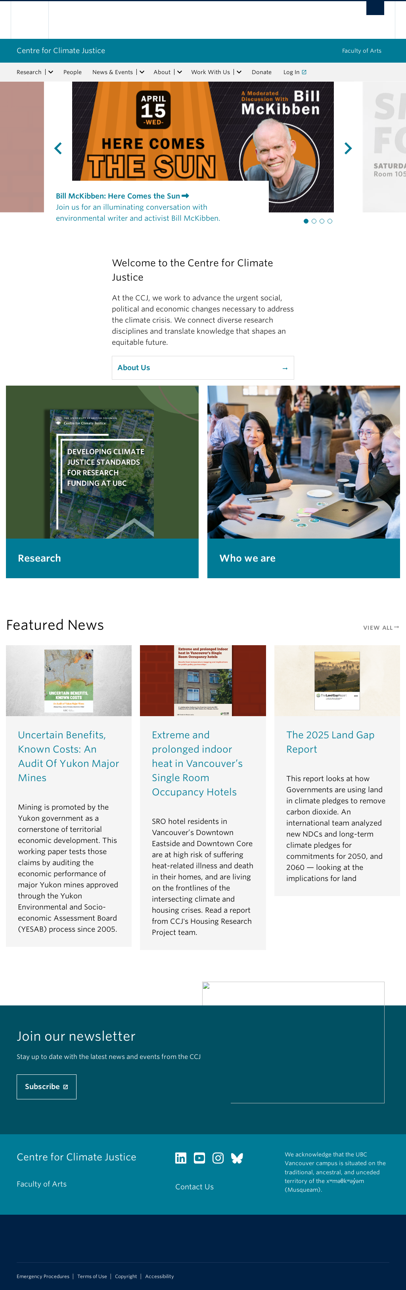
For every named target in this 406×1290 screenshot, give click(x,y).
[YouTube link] (202, 1160)
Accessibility (159, 1276)
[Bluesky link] (240, 1160)
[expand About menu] (179, 72)
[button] (306, 221)
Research (29, 72)
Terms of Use (92, 1276)
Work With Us (210, 72)
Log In (291, 72)
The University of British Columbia (35, 20)
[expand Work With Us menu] (239, 72)
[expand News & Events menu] (142, 72)
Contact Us (194, 1187)
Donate (262, 72)
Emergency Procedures (43, 1276)
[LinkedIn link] (183, 1160)
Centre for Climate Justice (61, 50)
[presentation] (36, 147)
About (161, 72)
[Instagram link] (221, 1160)
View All (381, 628)
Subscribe (43, 1086)
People (72, 72)
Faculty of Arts (361, 51)
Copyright (126, 1276)
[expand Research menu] (50, 72)
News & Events (112, 72)
